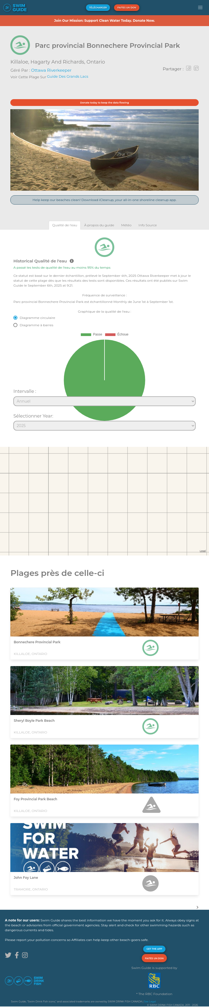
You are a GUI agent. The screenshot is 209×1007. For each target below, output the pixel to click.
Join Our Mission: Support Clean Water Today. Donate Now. (104, 20)
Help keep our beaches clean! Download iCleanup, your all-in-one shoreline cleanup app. (104, 200)
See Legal (150, 1001)
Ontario (96, 62)
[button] (200, 7)
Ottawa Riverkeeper (51, 70)
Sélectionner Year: (33, 416)
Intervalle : (24, 391)
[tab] (65, 225)
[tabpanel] (104, 332)
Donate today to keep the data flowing (104, 102)
